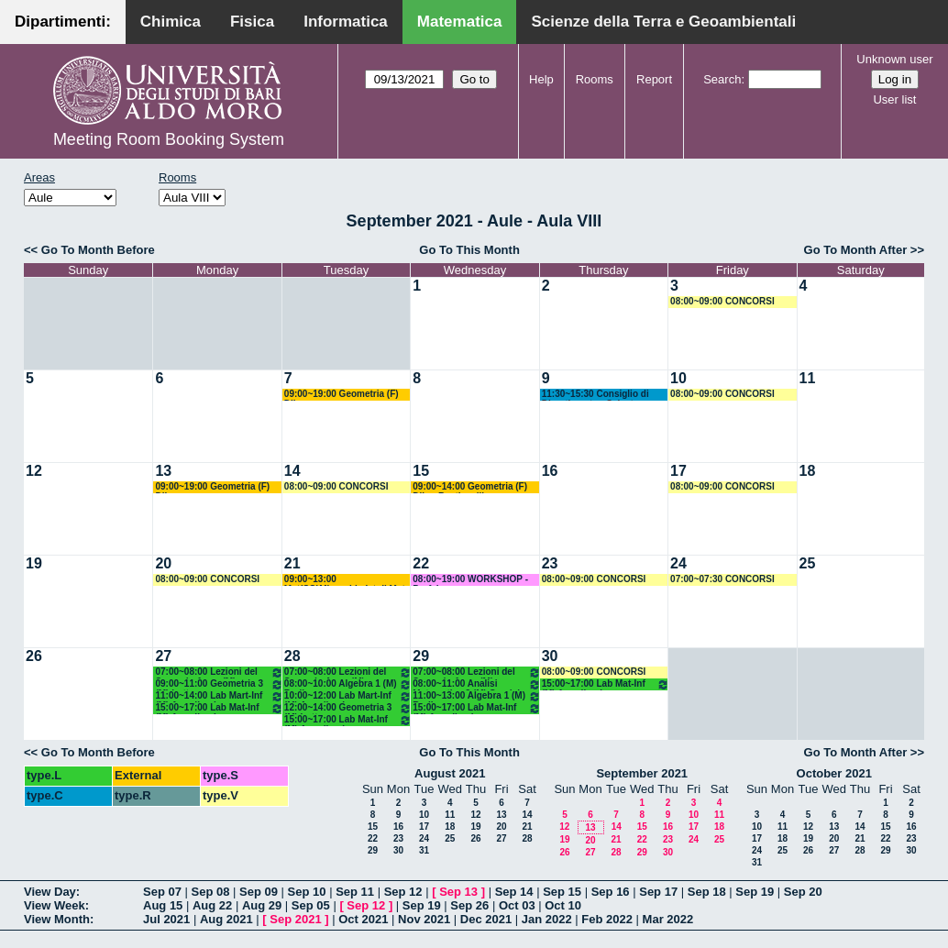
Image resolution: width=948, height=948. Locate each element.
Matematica (459, 21)
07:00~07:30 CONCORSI (722, 579)
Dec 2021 (486, 919)
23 (550, 563)
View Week (54, 905)
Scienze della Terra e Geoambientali (663, 21)
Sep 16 (610, 891)
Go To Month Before (98, 250)
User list (894, 99)
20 (163, 563)
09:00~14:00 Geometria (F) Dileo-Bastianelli (470, 487)
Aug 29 (261, 905)
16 (550, 471)
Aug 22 (212, 905)
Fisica (252, 21)
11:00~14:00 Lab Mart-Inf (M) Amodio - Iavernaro (218, 696)
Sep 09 (258, 891)
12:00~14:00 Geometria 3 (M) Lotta (348, 708)
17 (678, 471)
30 (550, 656)
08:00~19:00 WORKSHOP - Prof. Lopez (470, 580)
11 (807, 378)
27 (163, 656)
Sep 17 (658, 891)
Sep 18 (707, 891)
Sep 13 (458, 891)
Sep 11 (355, 891)
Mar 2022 (668, 919)
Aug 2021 (226, 919)
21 (292, 563)
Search (722, 79)
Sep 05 (311, 905)
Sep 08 (211, 891)
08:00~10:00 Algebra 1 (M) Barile (348, 684)
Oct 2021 (363, 919)
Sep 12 (403, 891)
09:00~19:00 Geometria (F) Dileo (341, 395)
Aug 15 (162, 905)
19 (34, 563)
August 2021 (449, 773)
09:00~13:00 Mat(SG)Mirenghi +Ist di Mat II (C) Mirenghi (344, 580)
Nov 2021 (424, 919)
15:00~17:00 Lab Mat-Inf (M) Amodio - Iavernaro (218, 708)
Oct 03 (517, 905)
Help (541, 79)
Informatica (345, 21)
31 (424, 850)
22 (421, 563)
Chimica (170, 21)
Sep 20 (803, 891)
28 (292, 656)
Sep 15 (562, 891)
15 (421, 471)
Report (654, 79)
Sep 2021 (295, 919)
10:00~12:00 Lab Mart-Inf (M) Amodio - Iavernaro (348, 696)
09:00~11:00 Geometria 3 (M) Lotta (218, 684)
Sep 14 (514, 891)
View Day (50, 891)
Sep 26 (469, 905)
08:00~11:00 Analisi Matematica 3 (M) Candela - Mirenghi (476, 684)
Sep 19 (754, 891)
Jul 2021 (166, 919)
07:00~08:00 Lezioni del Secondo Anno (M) (218, 672)
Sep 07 (162, 891)
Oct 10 (563, 905)
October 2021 (834, 773)
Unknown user (894, 59)
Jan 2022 (547, 919)
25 (807, 563)
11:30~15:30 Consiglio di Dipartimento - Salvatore (595, 395)
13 (163, 471)
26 (34, 656)
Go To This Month (469, 250)
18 (807, 471)
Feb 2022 (607, 919)
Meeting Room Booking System (168, 139)
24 (678, 563)
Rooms (594, 79)
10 (678, 378)
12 (34, 471)
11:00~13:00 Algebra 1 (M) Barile (476, 696)
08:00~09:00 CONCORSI (722, 301)
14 (292, 471)
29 (421, 656)
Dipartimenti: (63, 21)
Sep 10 (307, 891)
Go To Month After (856, 250)
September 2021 (642, 773)
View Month (57, 919)
